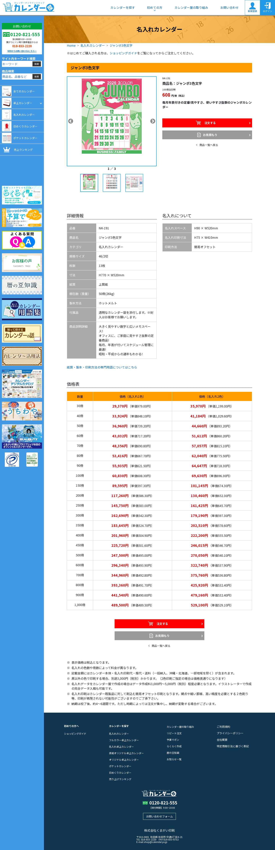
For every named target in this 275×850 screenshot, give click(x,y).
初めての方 (154, 7)
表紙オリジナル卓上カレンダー (126, 753)
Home (71, 45)
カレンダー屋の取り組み (191, 7)
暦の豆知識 (173, 753)
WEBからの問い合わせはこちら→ (21, 51)
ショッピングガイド (123, 53)
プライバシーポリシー (230, 733)
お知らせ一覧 (174, 759)
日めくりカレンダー (120, 772)
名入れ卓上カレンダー (121, 746)
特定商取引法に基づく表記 (233, 746)
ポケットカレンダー (120, 766)
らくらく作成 (174, 746)
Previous (71, 121)
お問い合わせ (229, 7)
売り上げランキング (120, 779)
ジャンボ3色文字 (121, 45)
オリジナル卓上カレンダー (124, 759)
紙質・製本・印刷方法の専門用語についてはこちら (102, 367)
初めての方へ (71, 726)
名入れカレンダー (92, 45)
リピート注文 (174, 733)
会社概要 (222, 740)
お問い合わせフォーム (159, 816)
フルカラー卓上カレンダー (124, 740)
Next (153, 121)
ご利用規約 (223, 727)
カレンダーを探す (122, 7)
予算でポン (173, 740)
